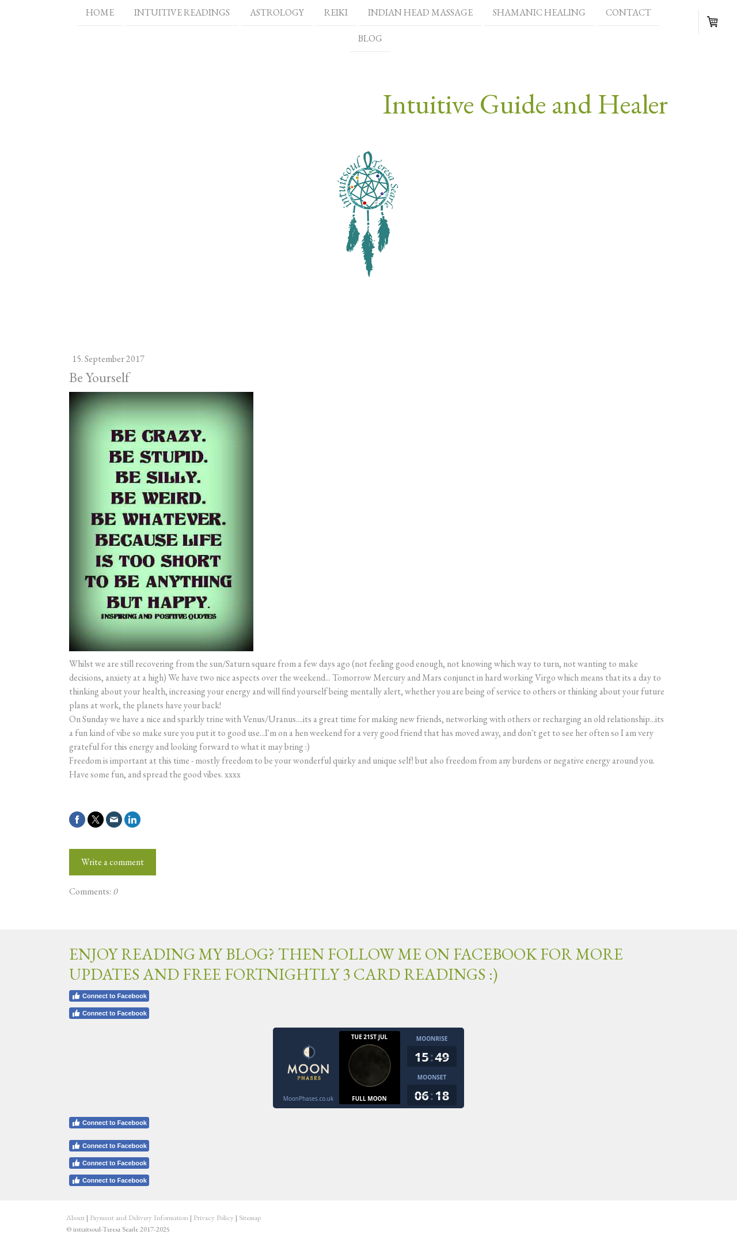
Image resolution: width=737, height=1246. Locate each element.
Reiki (336, 12)
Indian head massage (420, 12)
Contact (628, 12)
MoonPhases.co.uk (308, 1098)
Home (100, 12)
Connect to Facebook (109, 995)
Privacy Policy (213, 1217)
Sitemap (250, 1217)
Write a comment (112, 862)
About (75, 1217)
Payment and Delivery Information (139, 1217)
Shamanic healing (539, 12)
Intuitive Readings (182, 12)
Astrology (277, 12)
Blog (370, 39)
